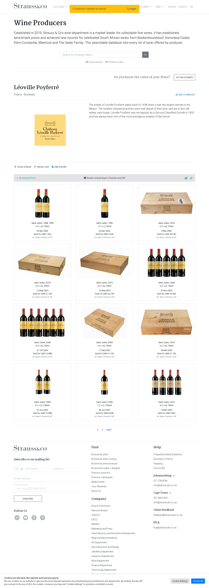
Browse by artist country (104, 459)
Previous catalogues (102, 477)
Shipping (157, 463)
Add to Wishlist (185, 94)
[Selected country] (17, 488)
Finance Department (101, 565)
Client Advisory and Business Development (113, 533)
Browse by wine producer (104, 463)
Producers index (114, 62)
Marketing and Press (102, 528)
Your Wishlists (98, 486)
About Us (96, 491)
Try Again (131, 9)
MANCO (95, 524)
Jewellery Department (102, 551)
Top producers (94, 62)
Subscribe (28, 499)
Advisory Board (99, 510)
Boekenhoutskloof (150, 38)
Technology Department (103, 570)
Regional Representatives (104, 538)
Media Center (98, 482)
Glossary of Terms (163, 459)
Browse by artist (99, 454)
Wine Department (100, 560)
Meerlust (45, 43)
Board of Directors (101, 506)
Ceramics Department (102, 556)
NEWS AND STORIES (138, 7)
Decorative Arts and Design (105, 547)
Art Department (99, 542)
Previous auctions (100, 472)
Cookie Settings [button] (180, 581)
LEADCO (95, 515)
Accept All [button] (198, 581)
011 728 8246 (160, 480)
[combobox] (19, 468)
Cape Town (160, 493)
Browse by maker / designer (105, 468)
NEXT (109, 430)
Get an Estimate (184, 77)
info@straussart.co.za (165, 485)
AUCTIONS (58, 7)
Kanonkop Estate (177, 38)
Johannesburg (162, 476)
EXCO (94, 519)
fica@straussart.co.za (164, 527)
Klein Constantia (25, 43)
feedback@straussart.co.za (167, 515)
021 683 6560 (160, 498)
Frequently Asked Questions (167, 454)
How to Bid (159, 468)
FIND (157, 7)
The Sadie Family (71, 43)
